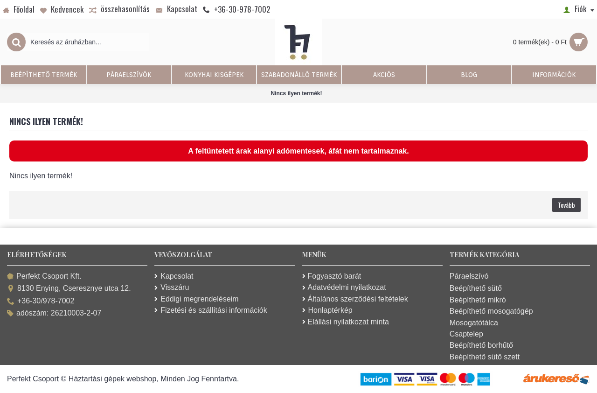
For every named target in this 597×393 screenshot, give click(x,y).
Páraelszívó (469, 276)
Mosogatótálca (474, 323)
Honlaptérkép (327, 310)
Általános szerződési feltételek (355, 299)
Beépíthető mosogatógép (491, 311)
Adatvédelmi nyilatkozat (344, 287)
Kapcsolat (173, 276)
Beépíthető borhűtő (481, 345)
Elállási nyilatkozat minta (345, 322)
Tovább (566, 205)
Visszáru (171, 287)
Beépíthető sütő (476, 288)
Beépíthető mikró (478, 300)
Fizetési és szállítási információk (210, 310)
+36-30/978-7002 (40, 301)
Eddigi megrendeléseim (196, 299)
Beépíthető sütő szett (485, 357)
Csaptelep (466, 334)
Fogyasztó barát (331, 276)
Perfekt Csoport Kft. (44, 276)
